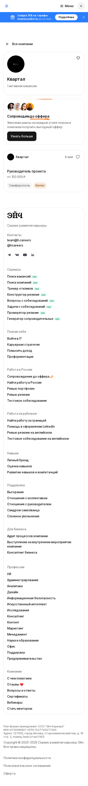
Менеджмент (17, 634)
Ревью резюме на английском (29, 432)
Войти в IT (14, 338)
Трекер (23, 288)
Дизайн (12, 592)
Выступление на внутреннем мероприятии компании (39, 544)
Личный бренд (18, 460)
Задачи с (29, 306)
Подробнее (66, 17)
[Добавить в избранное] (78, 58)
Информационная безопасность (31, 598)
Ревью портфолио (21, 388)
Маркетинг (15, 628)
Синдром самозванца (23, 510)
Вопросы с (31, 300)
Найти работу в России (24, 382)
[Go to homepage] (44, 214)
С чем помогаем (19, 678)
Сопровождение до (30, 376)
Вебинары (15, 702)
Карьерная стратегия (23, 344)
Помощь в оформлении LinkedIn (31, 426)
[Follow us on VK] (17, 255)
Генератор (34, 318)
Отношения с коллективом (27, 498)
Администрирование (22, 580)
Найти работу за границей (26, 420)
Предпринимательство (24, 658)
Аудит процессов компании (27, 536)
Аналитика (15, 586)
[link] (44, 171)
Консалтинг (15, 616)
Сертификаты (17, 696)
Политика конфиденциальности (27, 758)
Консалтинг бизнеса (22, 552)
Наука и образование (23, 640)
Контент (13, 622)
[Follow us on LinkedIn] (33, 255)
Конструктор (27, 294)
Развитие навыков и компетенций (32, 472)
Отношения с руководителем (29, 504)
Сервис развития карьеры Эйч (60, 742)
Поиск (22, 276)
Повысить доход (19, 350)
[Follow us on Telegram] (9, 255)
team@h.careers (19, 240)
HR (9, 574)
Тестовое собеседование (27, 400)
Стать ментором (19, 708)
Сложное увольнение (23, 516)
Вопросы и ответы (21, 690)
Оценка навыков (19, 466)
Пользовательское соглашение (27, 765)
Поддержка (16, 652)
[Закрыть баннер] (84, 17)
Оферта (9, 773)
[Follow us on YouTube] (25, 255)
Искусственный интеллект (27, 604)
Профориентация (20, 356)
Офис (11, 646)
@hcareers (15, 245)
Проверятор (26, 312)
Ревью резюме (18, 394)
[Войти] (81, 6)
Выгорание (15, 492)
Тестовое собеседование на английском (38, 438)
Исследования (18, 610)
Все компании (19, 44)
